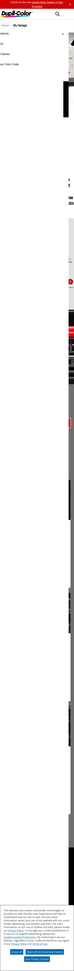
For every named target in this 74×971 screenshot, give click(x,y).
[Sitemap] (8, 900)
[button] (68, 14)
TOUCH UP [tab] (14, 281)
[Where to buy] (13, 874)
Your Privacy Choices (37, 959)
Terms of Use (39, 943)
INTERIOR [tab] (49, 281)
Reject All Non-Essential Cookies (45, 952)
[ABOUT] (8, 880)
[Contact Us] (12, 893)
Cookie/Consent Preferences (20, 937)
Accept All (16, 952)
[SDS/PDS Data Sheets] (18, 886)
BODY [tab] (32, 281)
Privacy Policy (15, 930)
